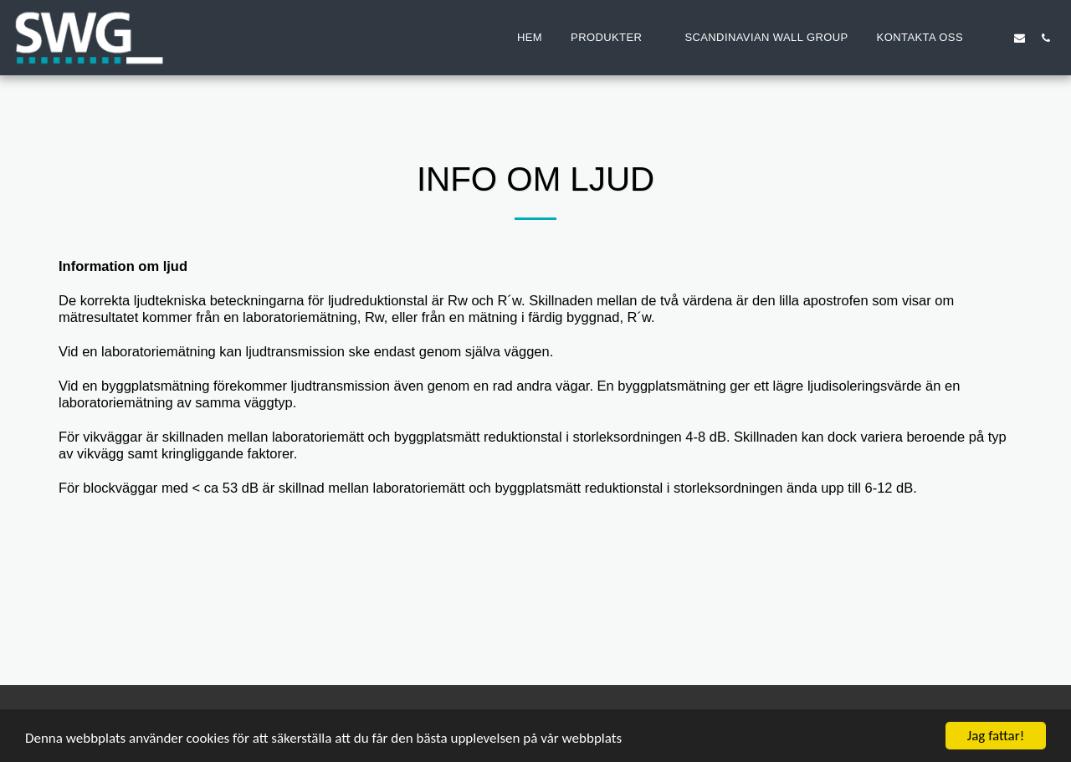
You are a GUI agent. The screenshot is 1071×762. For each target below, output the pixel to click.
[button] (613, 37)
